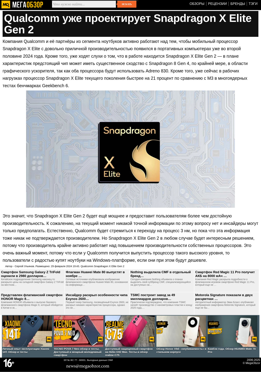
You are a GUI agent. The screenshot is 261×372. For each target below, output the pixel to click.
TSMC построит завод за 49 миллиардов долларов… (152, 297)
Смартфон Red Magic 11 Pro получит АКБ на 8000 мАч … (225, 274)
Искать (127, 4)
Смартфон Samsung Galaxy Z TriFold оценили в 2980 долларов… (30, 274)
